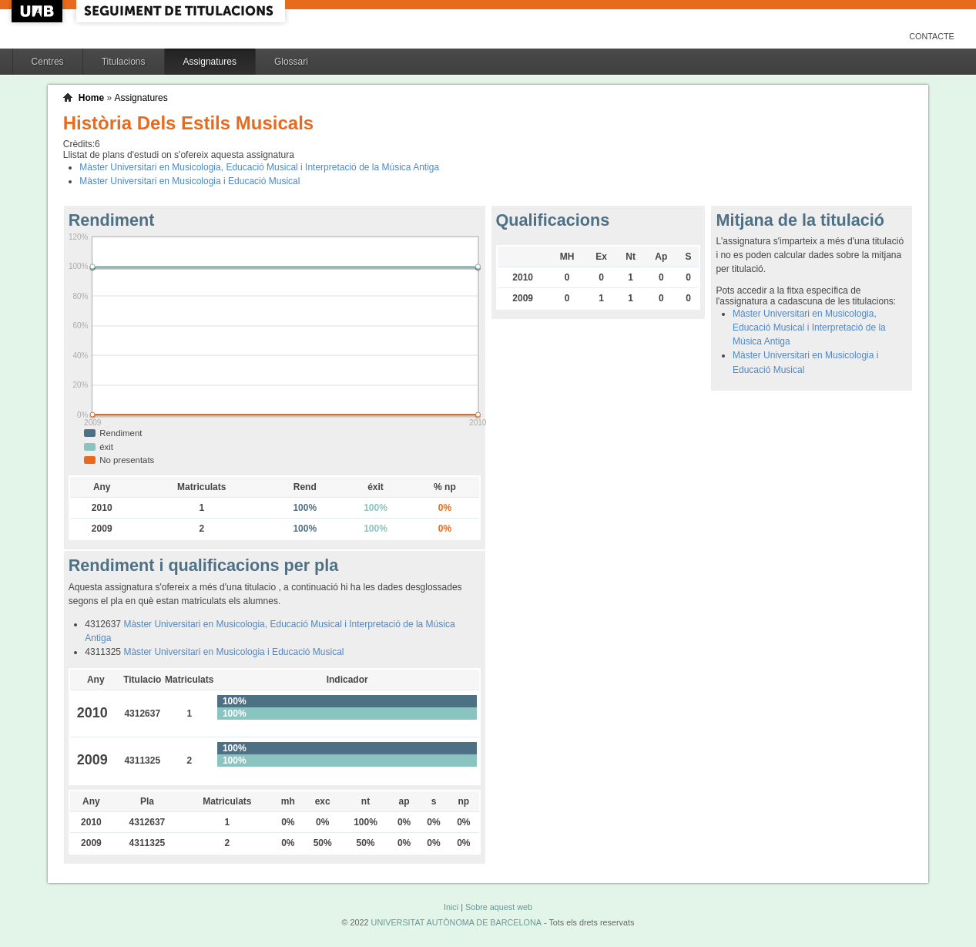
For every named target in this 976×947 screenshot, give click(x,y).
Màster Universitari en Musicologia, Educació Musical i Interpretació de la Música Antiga (259, 167)
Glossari (291, 61)
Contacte (931, 36)
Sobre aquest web (498, 907)
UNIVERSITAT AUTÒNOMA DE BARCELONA (456, 922)
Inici (451, 907)
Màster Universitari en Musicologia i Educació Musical (189, 181)
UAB (38, 11)
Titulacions (124, 61)
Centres (48, 61)
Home (91, 97)
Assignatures (209, 61)
